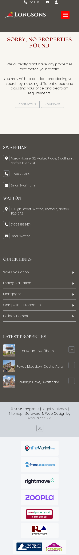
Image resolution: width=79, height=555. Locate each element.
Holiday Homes (15, 315)
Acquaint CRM (39, 418)
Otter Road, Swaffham (35, 350)
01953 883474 (21, 224)
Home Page (52, 104)
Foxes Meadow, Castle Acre (40, 366)
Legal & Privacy (54, 408)
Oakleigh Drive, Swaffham (38, 382)
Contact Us (27, 104)
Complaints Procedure (22, 304)
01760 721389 (20, 173)
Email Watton (21, 236)
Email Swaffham (23, 185)
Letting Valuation (17, 283)
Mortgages (12, 294)
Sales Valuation (16, 272)
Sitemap (16, 413)
